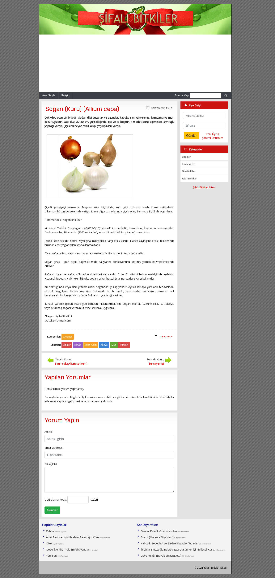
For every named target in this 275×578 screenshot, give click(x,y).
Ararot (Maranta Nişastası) (157, 537)
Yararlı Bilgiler (189, 178)
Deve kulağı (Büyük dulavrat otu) (161, 555)
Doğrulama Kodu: (55, 499)
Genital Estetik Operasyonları (159, 531)
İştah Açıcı (91, 344)
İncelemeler (188, 164)
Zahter (50, 531)
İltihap (77, 344)
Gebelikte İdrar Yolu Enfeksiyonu (66, 549)
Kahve (104, 344)
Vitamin (124, 344)
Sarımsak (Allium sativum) (71, 363)
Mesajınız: (50, 463)
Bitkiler (67, 344)
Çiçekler (186, 156)
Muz (113, 344)
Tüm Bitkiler (188, 171)
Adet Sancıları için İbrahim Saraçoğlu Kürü (72, 537)
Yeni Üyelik (212, 134)
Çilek (49, 543)
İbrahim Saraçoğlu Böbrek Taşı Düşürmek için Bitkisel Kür (176, 549)
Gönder (52, 510)
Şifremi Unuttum (212, 138)
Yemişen (51, 555)
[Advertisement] (135, 63)
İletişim (65, 95)
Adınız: (48, 431)
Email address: (53, 447)
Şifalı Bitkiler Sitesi (204, 187)
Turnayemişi (156, 363)
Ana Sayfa (48, 95)
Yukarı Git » (165, 336)
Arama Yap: (182, 95)
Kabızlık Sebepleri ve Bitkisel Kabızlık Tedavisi (169, 543)
